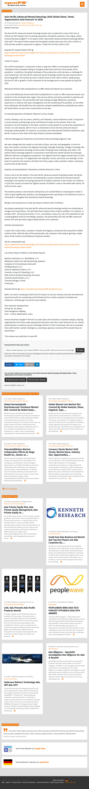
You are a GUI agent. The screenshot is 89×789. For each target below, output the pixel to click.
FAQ (3, 782)
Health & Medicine (27, 23)
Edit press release (37, 380)
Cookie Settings (70, 782)
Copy (80, 350)
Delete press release (15, 380)
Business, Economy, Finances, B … (23, 602)
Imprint (8, 782)
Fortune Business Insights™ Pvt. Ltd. (30, 25)
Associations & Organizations (22, 501)
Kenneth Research (55, 534)
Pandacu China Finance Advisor (14, 504)
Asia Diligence (53, 649)
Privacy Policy (16, 782)
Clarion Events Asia (10, 679)
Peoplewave (53, 604)
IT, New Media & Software (65, 602)
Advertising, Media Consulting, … (68, 531)
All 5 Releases (9, 489)
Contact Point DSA (43, 782)
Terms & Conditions (28, 782)
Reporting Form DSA (57, 782)
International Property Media (14, 604)
